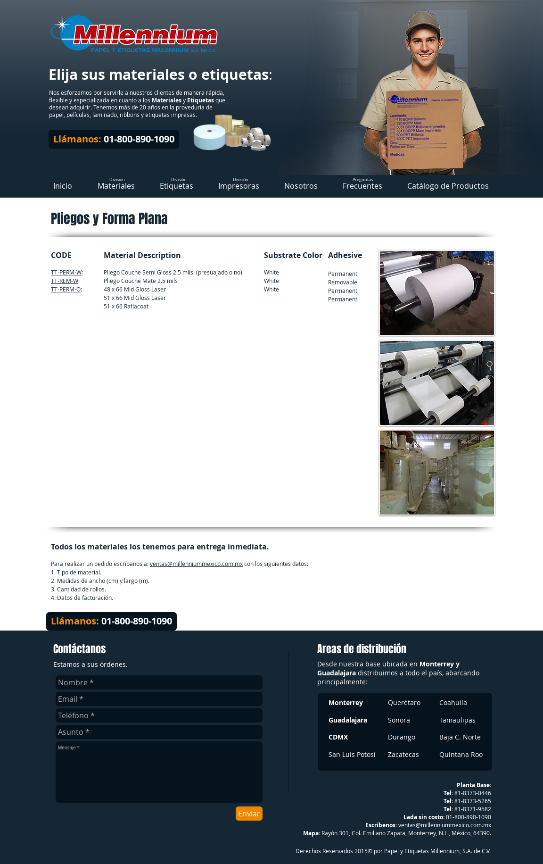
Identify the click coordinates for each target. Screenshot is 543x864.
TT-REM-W (64, 280)
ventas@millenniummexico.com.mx (196, 563)
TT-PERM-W (66, 272)
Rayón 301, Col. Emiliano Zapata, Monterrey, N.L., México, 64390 (405, 833)
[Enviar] (249, 813)
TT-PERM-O (66, 289)
